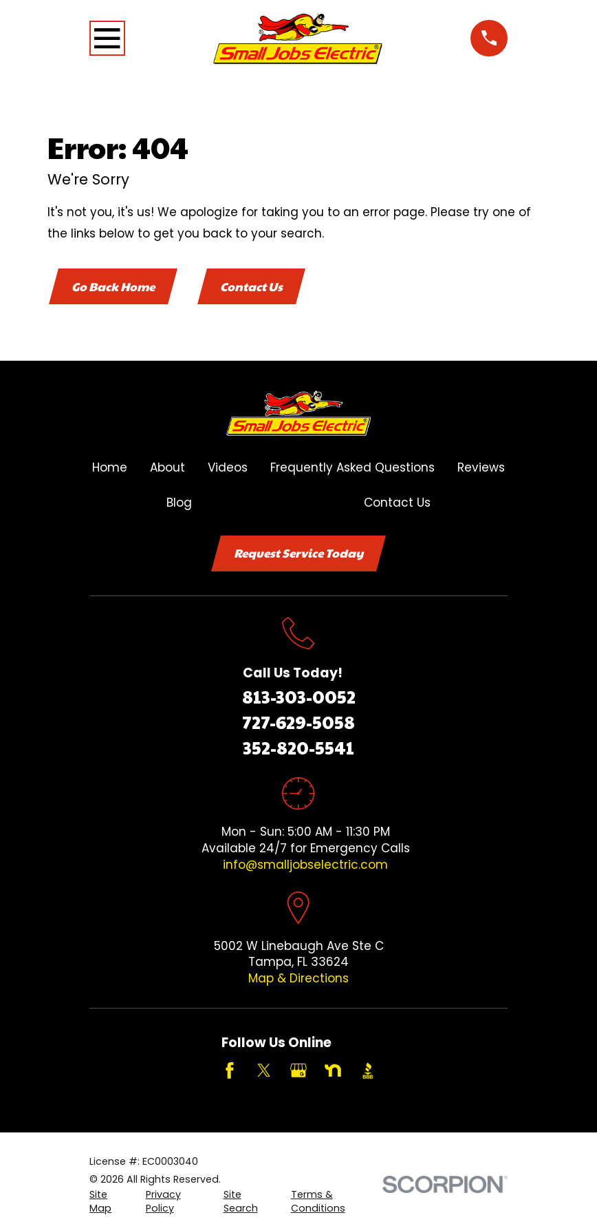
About (167, 468)
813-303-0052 (299, 698)
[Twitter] (264, 1072)
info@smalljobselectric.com (305, 865)
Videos (228, 468)
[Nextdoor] (333, 1072)
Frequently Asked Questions (352, 468)
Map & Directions (298, 979)
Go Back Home (113, 286)
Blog (179, 502)
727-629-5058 (298, 722)
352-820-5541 (298, 748)
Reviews (481, 468)
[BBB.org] (368, 1072)
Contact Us (252, 286)
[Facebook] (229, 1072)
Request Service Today (298, 553)
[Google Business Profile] (298, 1072)
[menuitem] (109, 1202)
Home (109, 468)
